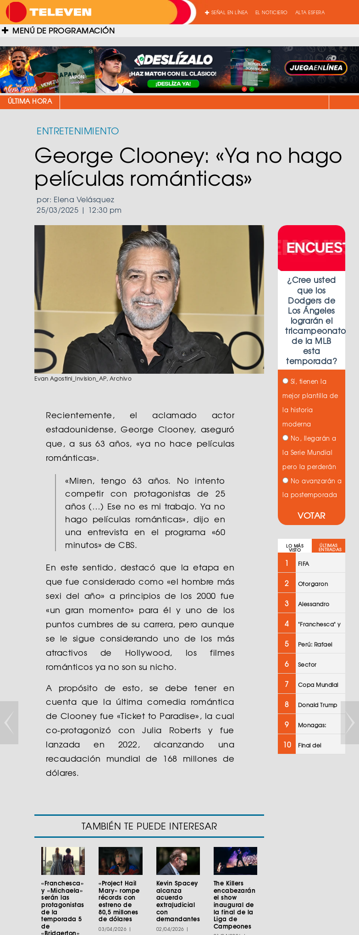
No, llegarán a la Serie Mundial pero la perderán (309, 452)
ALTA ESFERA (310, 12)
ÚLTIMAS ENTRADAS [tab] (330, 547)
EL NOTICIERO (271, 12)
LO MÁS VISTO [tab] (294, 548)
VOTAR (312, 515)
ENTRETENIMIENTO (78, 130)
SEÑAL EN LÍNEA (226, 12)
